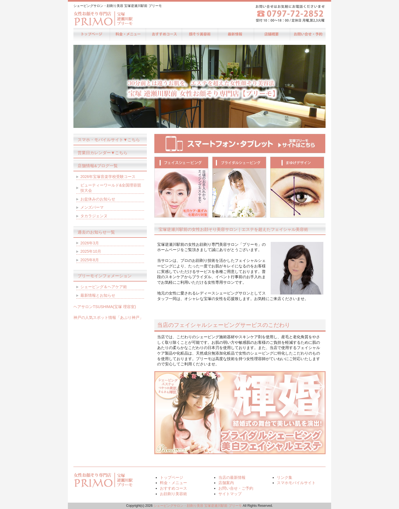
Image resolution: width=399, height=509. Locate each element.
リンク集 (284, 477)
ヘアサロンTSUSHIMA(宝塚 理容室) (104, 306)
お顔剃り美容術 (199, 34)
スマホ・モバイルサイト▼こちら (109, 139)
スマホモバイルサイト (296, 482)
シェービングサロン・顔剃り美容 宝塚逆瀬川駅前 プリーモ (198, 506)
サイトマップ (230, 494)
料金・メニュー (127, 34)
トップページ (91, 34)
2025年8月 (89, 260)
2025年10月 (90, 251)
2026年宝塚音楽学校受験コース (107, 176)
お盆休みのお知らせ (97, 199)
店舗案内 (272, 34)
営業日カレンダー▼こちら (102, 152)
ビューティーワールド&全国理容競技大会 (110, 188)
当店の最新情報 (236, 34)
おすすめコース (163, 34)
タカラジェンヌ (94, 216)
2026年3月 (89, 243)
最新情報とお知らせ (97, 295)
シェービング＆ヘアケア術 (103, 287)
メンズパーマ (92, 207)
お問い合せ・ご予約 (308, 34)
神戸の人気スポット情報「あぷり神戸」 (108, 317)
